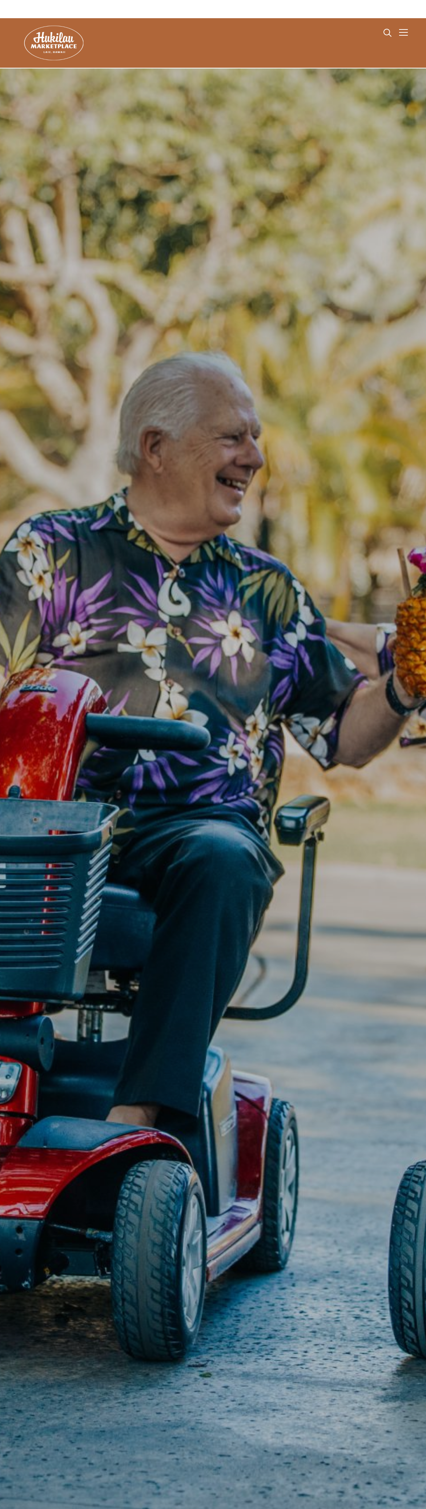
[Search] (387, 32)
